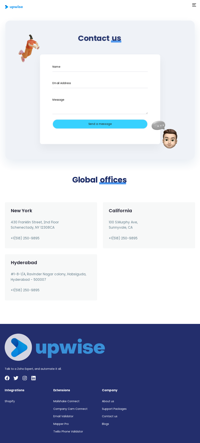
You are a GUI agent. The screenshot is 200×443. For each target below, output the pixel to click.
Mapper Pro (61, 424)
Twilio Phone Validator (68, 431)
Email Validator (63, 416)
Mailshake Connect (66, 401)
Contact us (109, 416)
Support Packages (114, 409)
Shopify (10, 401)
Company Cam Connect (70, 409)
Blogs (105, 424)
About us (108, 401)
